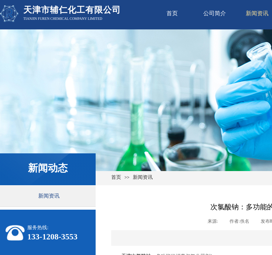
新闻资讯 (143, 177)
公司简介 (214, 13)
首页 (172, 13)
